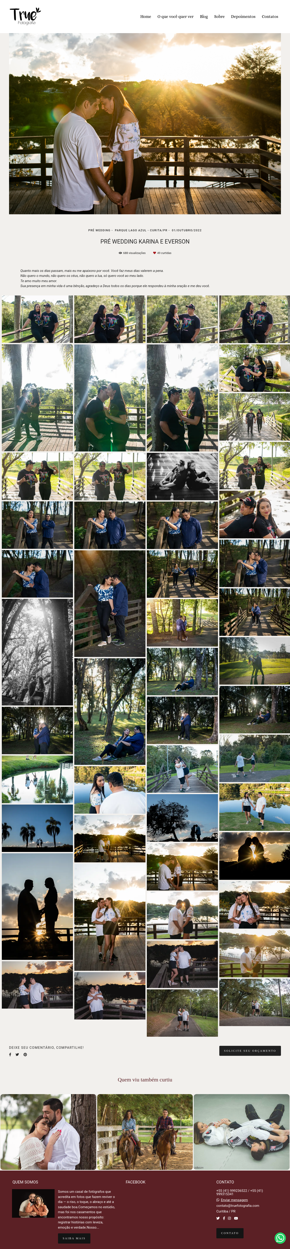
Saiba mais (74, 1238)
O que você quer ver (175, 16)
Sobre (219, 16)
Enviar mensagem (234, 1200)
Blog (204, 16)
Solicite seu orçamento (250, 1050)
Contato (230, 1233)
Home (145, 16)
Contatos (270, 16)
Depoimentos (243, 16)
